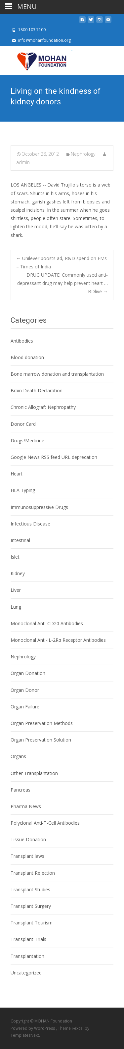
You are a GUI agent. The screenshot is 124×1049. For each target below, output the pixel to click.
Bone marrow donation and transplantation (57, 374)
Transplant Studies (30, 889)
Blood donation (27, 357)
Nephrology (83, 154)
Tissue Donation (28, 839)
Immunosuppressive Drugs (39, 507)
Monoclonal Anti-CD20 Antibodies (47, 623)
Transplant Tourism (32, 922)
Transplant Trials (28, 939)
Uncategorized (26, 972)
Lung (16, 607)
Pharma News (26, 806)
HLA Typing (23, 490)
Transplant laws (27, 856)
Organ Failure (25, 706)
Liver (16, 590)
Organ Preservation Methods (42, 723)
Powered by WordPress (33, 1028)
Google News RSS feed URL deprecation (54, 457)
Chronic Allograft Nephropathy (43, 407)
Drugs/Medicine (27, 440)
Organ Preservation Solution (41, 740)
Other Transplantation (34, 773)
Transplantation (27, 956)
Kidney (18, 573)
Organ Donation (28, 673)
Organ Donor (25, 690)
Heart (16, 473)
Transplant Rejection (33, 873)
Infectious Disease (30, 524)
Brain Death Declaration (36, 390)
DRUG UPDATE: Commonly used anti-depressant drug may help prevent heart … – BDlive (62, 283)
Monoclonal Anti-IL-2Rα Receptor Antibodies (58, 640)
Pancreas (20, 790)
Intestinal (20, 540)
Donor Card (23, 424)
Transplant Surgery (31, 906)
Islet (15, 557)
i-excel (78, 1028)
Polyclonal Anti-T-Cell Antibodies (45, 823)
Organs (18, 756)
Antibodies (22, 341)
